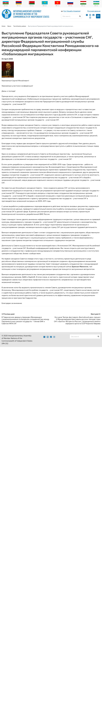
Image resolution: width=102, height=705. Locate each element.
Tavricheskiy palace (19, 26)
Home (3, 26)
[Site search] (71, 16)
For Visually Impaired (71, 11)
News (9, 26)
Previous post (8, 314)
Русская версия (93, 11)
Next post (95, 314)
